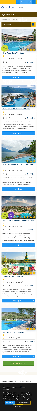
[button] (18, 24)
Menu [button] (22, 8)
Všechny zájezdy (18, 363)
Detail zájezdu (17, 77)
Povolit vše (10, 402)
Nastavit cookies (24, 402)
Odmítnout (18, 406)
